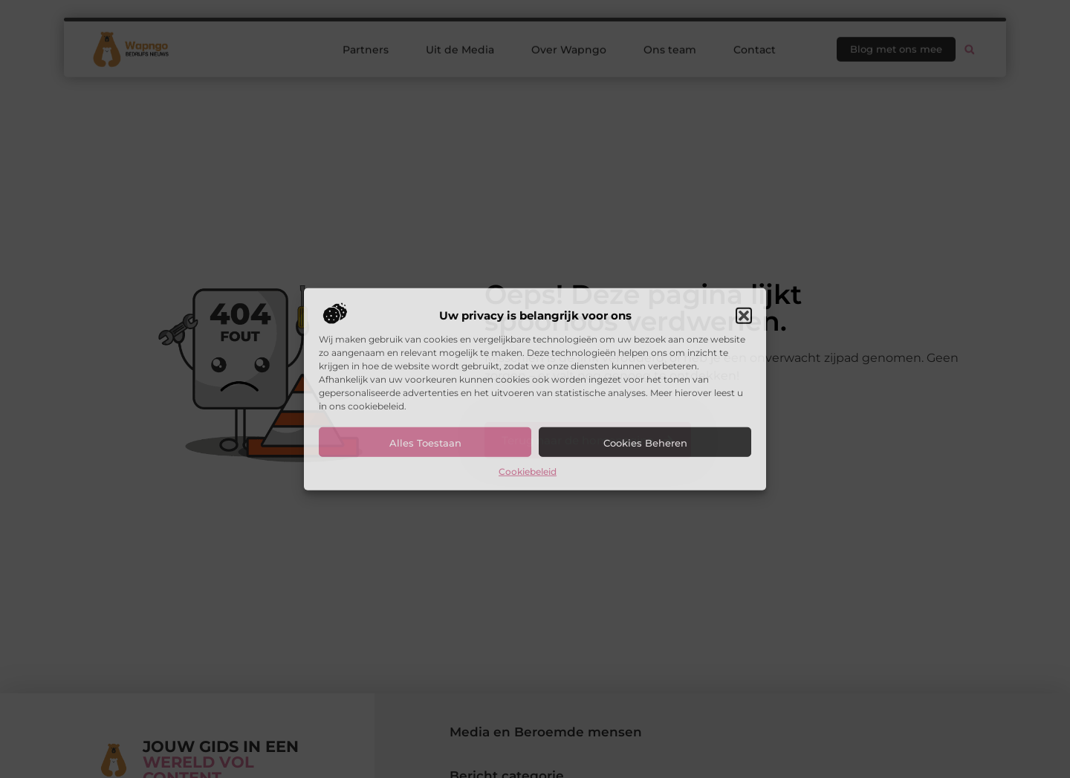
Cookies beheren (645, 443)
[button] (743, 315)
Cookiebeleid (528, 471)
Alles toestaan (425, 443)
